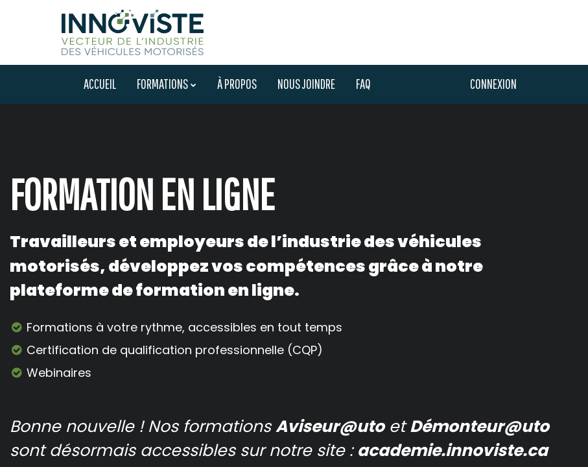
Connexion (493, 83)
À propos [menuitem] (237, 83)
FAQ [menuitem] (363, 83)
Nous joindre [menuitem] (306, 83)
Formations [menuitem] (162, 83)
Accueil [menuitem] (100, 83)
